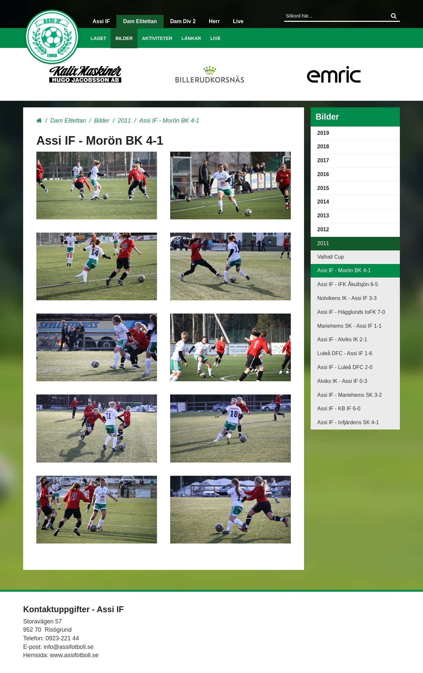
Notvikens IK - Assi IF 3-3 (347, 298)
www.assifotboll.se (74, 655)
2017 (323, 160)
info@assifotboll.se (69, 647)
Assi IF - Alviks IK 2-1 (342, 339)
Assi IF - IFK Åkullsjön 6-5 (347, 284)
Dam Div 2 (183, 21)
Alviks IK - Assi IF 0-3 (342, 381)
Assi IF (101, 21)
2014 (323, 202)
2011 (124, 120)
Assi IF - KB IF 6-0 (339, 408)
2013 (323, 215)
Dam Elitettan (140, 21)
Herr (214, 21)
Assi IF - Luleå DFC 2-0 (344, 367)
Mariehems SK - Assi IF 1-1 (349, 326)
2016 (323, 174)
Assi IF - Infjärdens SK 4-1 (348, 422)
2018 (323, 146)
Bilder (124, 38)
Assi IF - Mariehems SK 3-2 (349, 395)
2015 (323, 188)
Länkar (191, 38)
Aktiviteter (157, 38)
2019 (323, 133)
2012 (323, 229)
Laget (98, 38)
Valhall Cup (330, 257)
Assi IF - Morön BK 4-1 (344, 270)
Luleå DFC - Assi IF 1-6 (344, 353)
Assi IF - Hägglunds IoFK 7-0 (351, 312)
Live (215, 38)
